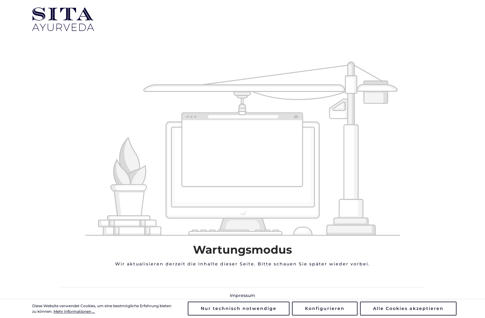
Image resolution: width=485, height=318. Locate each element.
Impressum (242, 295)
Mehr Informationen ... (74, 311)
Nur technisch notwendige (239, 308)
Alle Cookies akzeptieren (408, 308)
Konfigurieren (325, 308)
